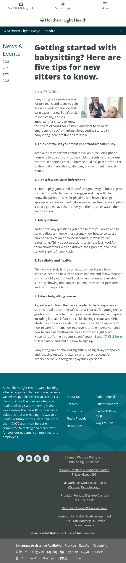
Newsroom (74, 426)
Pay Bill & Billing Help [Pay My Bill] (106, 413)
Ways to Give (105, 423)
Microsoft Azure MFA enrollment (84, 508)
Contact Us (74, 411)
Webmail (74, 487)
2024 (6, 74)
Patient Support (107, 404)
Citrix (102, 483)
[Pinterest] (37, 458)
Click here (115, 337)
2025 (6, 68)
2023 (6, 81)
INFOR (78, 500)
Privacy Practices (71, 470)
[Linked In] (46, 458)
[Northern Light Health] (63, 19)
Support (89, 500)
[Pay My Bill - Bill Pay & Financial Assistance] (21, 6)
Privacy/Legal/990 (84, 474)
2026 (6, 62)
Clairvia (103, 495)
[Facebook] (20, 458)
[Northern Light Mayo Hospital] (63, 31)
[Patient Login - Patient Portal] (63, 6)
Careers (72, 404)
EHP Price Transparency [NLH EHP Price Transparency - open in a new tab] (90, 523)
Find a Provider (77, 418)
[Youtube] (29, 458)
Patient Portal (105, 397)
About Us (73, 397)
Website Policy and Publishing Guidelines (86, 459)
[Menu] (105, 6)
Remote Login (90, 487)
